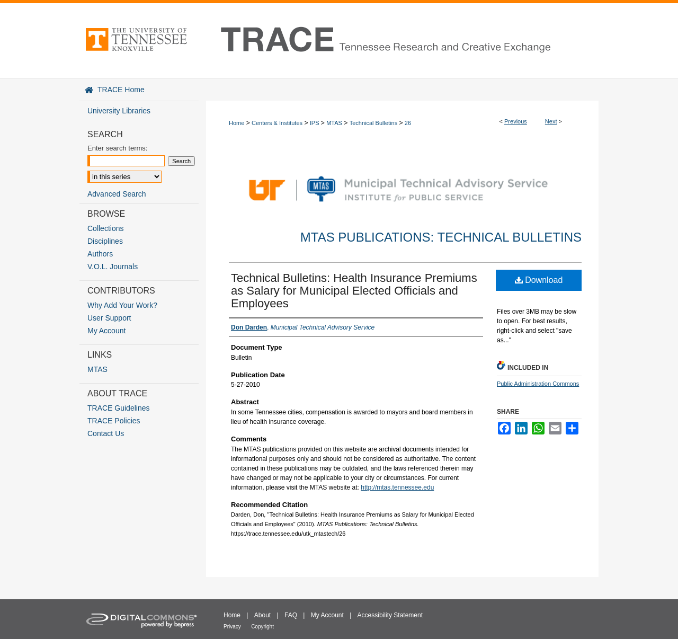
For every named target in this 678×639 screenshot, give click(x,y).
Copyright (262, 626)
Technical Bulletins (374, 123)
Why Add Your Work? (122, 305)
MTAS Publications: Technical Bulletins (441, 237)
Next (551, 121)
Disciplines (105, 241)
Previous (515, 121)
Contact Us (105, 433)
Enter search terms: (117, 148)
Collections (105, 228)
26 (408, 123)
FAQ (290, 615)
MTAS (334, 123)
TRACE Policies (113, 420)
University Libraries (118, 110)
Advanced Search (116, 194)
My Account (106, 330)
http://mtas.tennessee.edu (397, 487)
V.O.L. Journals (112, 266)
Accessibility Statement (390, 615)
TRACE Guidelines (118, 408)
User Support (109, 318)
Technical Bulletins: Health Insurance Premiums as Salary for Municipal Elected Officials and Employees (354, 290)
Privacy (232, 626)
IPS (314, 123)
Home (236, 123)
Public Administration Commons (538, 383)
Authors (100, 254)
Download (539, 280)
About (262, 615)
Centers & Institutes (277, 123)
